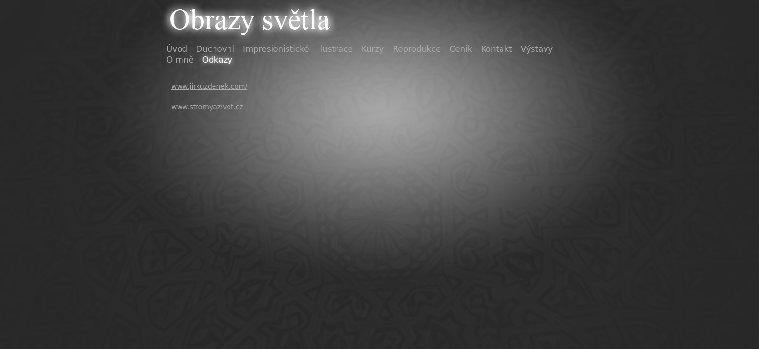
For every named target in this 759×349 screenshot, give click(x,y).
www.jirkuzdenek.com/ (209, 86)
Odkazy (217, 59)
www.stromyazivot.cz (207, 107)
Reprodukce (416, 49)
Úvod (177, 49)
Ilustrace (335, 49)
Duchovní (215, 49)
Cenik (461, 49)
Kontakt (496, 49)
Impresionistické (276, 49)
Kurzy (373, 49)
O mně (180, 59)
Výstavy (537, 49)
